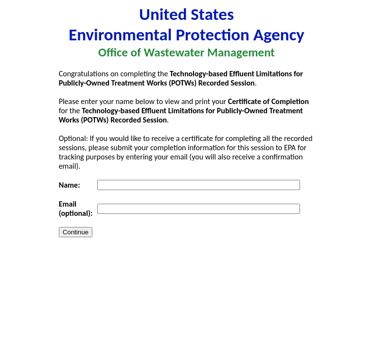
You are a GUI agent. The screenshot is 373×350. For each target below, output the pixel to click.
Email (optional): (76, 208)
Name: (69, 185)
